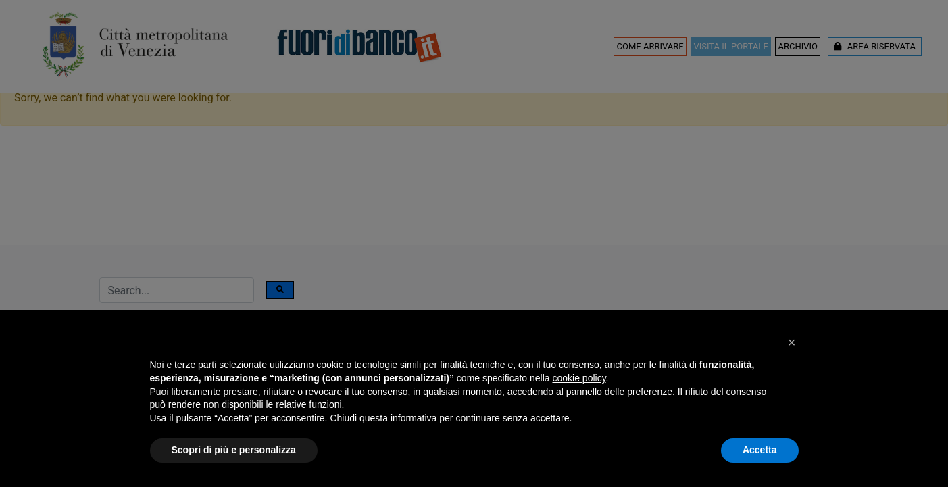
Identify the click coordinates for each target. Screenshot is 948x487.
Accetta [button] (760, 449)
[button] (792, 342)
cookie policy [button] (578, 378)
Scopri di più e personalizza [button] (234, 449)
